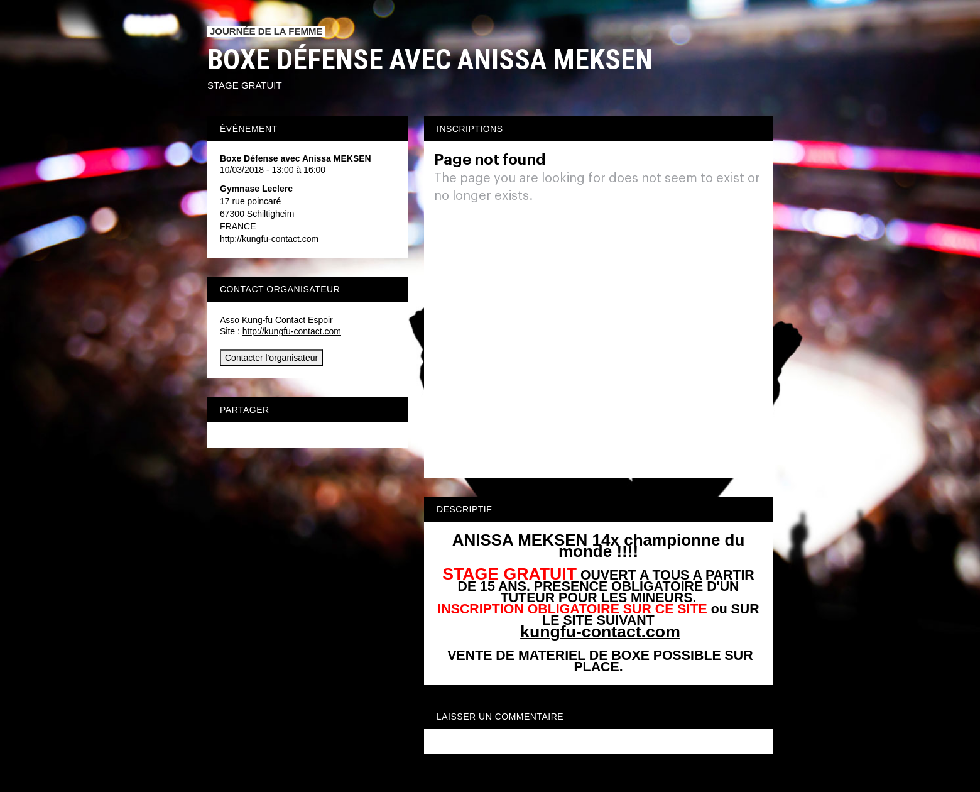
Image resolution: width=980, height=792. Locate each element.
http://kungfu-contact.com (269, 239)
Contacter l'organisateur (271, 358)
